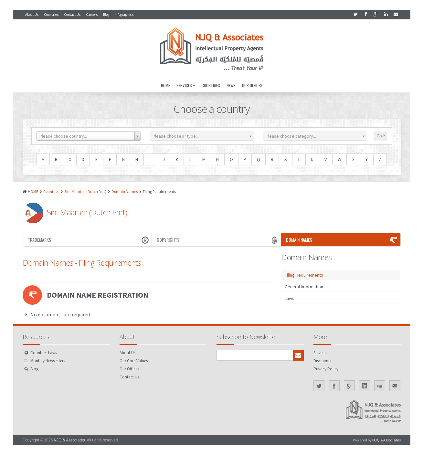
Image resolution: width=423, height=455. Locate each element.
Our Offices (252, 85)
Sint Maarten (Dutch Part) (85, 191)
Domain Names (124, 191)
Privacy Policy (325, 369)
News (231, 85)
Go (381, 136)
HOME (33, 191)
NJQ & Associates (69, 440)
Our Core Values (134, 361)
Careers (92, 14)
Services (185, 85)
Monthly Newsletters (47, 361)
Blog (106, 14)
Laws (289, 298)
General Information (304, 287)
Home (165, 85)
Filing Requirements (304, 275)
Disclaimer (322, 361)
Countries (51, 14)
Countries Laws (43, 352)
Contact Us (72, 14)
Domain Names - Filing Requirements (82, 262)
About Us (31, 14)
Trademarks (89, 240)
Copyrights (218, 240)
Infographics (124, 14)
